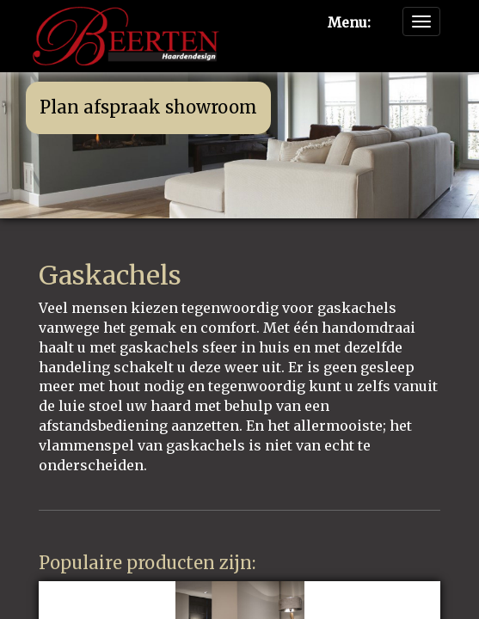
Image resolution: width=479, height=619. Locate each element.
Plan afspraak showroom (148, 107)
